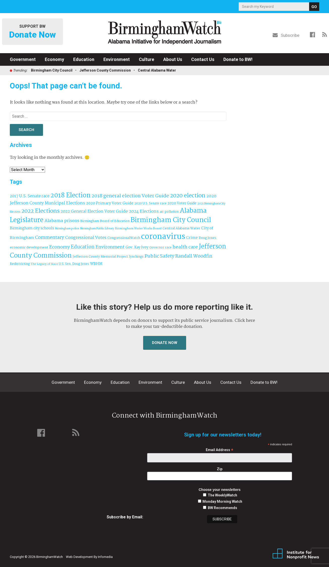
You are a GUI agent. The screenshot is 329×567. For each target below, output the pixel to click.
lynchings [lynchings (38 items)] (136, 256)
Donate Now (164, 342)
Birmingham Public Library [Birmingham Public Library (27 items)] (97, 228)
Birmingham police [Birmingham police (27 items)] (67, 228)
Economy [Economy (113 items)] (59, 247)
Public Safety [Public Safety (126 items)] (159, 256)
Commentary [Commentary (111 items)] (49, 237)
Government (23, 59)
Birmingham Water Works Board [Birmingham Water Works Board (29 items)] (138, 228)
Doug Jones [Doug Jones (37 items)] (207, 238)
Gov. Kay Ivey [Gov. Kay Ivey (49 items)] (137, 247)
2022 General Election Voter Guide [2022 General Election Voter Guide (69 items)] (94, 211)
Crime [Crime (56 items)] (192, 238)
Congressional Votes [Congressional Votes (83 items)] (85, 237)
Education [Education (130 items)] (83, 247)
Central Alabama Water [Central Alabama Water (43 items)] (181, 228)
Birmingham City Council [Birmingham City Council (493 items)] (171, 220)
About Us (172, 59)
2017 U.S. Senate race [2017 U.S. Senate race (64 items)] (30, 196)
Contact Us (202, 59)
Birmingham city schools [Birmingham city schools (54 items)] (32, 228)
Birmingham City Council (51, 70)
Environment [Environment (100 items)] (110, 247)
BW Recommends (222, 508)
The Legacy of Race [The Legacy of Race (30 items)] (44, 264)
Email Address (219, 450)
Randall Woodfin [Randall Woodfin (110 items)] (193, 256)
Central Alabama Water (157, 70)
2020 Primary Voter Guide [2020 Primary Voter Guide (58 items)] (109, 203)
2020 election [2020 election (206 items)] (187, 195)
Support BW (32, 32)
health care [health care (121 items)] (185, 247)
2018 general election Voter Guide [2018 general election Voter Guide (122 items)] (130, 196)
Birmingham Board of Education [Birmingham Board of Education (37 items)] (105, 221)
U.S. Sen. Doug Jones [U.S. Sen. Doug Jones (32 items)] (74, 264)
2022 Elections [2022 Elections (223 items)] (40, 211)
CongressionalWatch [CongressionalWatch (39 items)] (123, 238)
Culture (146, 59)
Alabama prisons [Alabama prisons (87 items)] (62, 220)
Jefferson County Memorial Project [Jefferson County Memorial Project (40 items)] (100, 256)
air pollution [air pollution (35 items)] (169, 211)
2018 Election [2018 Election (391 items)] (71, 196)
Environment (116, 59)
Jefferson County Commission (105, 70)
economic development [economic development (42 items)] (29, 247)
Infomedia (105, 557)
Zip (219, 469)
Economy (54, 59)
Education (83, 59)
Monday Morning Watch (222, 501)
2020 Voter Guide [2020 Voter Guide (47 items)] (182, 203)
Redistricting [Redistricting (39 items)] (20, 264)
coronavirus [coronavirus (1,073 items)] (163, 237)
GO (314, 7)
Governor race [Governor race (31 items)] (160, 247)
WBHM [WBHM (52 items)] (96, 264)
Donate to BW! (238, 59)
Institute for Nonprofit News (295, 553)
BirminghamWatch (164, 32)
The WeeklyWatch (222, 495)
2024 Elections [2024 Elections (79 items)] (144, 211)
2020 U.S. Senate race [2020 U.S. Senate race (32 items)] (150, 203)
